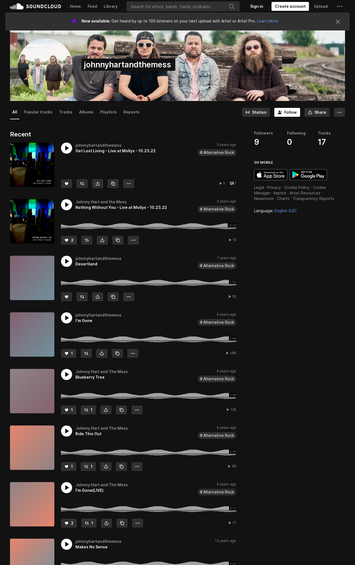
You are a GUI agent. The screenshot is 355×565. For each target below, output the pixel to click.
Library (111, 6)
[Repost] (82, 183)
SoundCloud (35, 6)
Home (75, 6)
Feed (92, 6)
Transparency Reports (313, 198)
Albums (86, 112)
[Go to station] (256, 112)
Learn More (267, 21)
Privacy (274, 187)
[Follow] (287, 112)
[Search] (183, 6)
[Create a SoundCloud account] (290, 6)
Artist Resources (305, 193)
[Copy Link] (113, 183)
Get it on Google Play (308, 174)
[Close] (338, 22)
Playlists (108, 112)
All (14, 112)
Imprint (280, 193)
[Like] (66, 183)
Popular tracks (38, 112)
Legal (259, 187)
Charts (283, 198)
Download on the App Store (270, 174)
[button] (339, 6)
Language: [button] (275, 210)
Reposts (131, 112)
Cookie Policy (297, 187)
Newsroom (264, 198)
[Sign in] (257, 6)
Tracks (65, 112)
